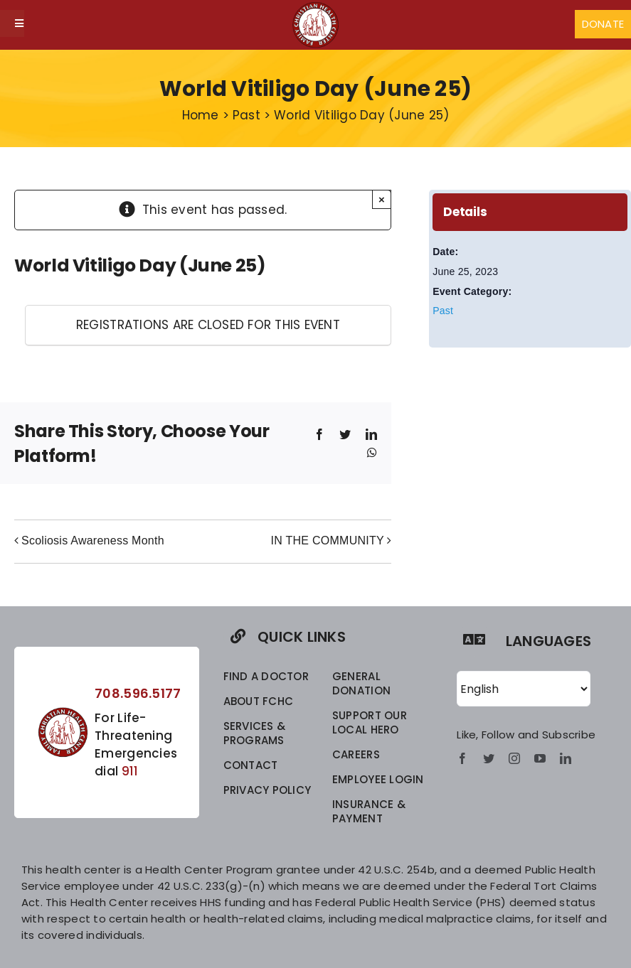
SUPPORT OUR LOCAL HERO (369, 722)
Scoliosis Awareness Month (92, 540)
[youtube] (540, 758)
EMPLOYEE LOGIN (378, 779)
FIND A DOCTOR (266, 676)
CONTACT (250, 765)
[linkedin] (565, 758)
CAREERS (356, 754)
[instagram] (514, 758)
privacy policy (267, 790)
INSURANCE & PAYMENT (368, 811)
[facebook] (462, 758)
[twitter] (488, 758)
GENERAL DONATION (361, 683)
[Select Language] (523, 688)
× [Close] (381, 199)
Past (443, 310)
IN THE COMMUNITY (327, 540)
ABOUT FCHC (258, 701)
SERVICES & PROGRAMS (254, 733)
